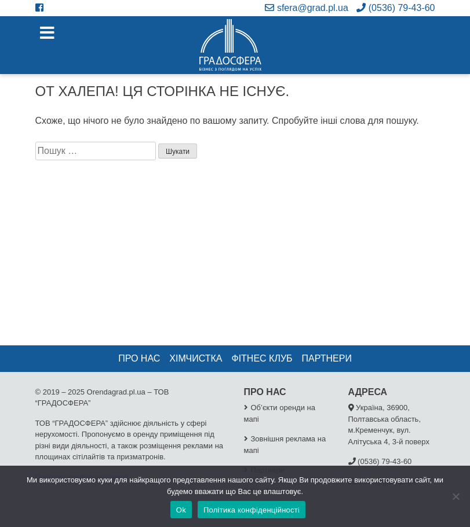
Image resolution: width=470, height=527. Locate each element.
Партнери (327, 358)
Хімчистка (195, 358)
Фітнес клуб (261, 358)
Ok (181, 510)
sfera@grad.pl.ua (306, 8)
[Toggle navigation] (47, 33)
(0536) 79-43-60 (395, 8)
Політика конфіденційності (251, 510)
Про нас (139, 358)
